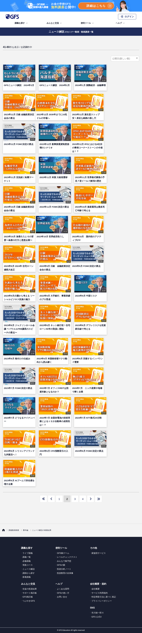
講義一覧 (27, 557)
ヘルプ (120, 23)
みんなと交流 (54, 23)
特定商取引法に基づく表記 (103, 597)
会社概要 (95, 589)
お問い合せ (62, 597)
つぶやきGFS (29, 601)
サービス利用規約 (99, 593)
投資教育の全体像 (65, 573)
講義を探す (21, 23)
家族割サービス (98, 553)
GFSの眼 (61, 565)
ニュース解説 (29, 569)
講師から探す (29, 573)
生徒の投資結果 (30, 589)
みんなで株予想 (64, 561)
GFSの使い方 (63, 593)
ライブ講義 (28, 553)
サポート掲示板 (30, 593)
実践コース (28, 565)
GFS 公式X (96, 617)
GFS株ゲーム (63, 553)
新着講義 (27, 577)
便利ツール (87, 23)
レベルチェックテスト (67, 557)
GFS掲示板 (28, 597)
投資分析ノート (64, 569)
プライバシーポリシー (101, 601)
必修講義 (27, 561)
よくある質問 (63, 589)
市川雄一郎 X (97, 613)
